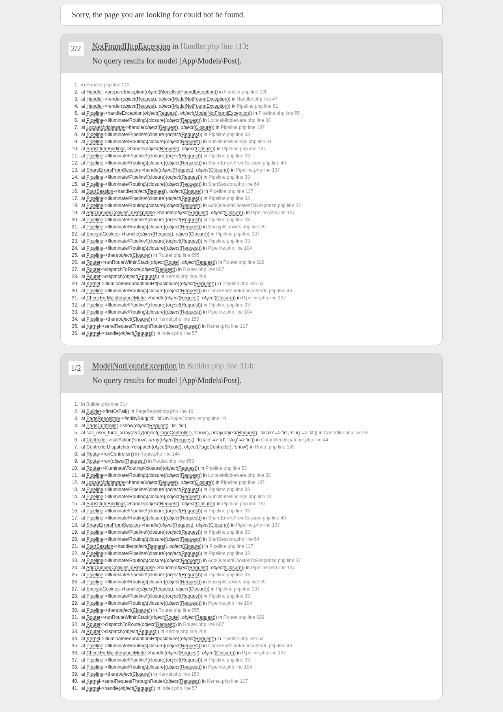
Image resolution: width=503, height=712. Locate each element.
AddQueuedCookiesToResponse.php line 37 (254, 205)
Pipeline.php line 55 (279, 113)
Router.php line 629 (244, 262)
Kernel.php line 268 (186, 276)
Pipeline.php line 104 (230, 248)
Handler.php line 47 (257, 99)
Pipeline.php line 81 (257, 106)
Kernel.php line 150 (178, 319)
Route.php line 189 (275, 447)
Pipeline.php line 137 (243, 127)
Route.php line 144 (160, 454)
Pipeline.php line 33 (229, 134)
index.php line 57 (179, 333)
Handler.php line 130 (246, 92)
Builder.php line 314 (219, 365)
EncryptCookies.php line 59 (237, 227)
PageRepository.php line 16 (165, 411)
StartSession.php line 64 (233, 184)
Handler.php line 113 (213, 46)
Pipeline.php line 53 (243, 283)
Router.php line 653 (173, 461)
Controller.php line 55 (346, 432)
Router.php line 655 (178, 255)
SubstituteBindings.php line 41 (240, 141)
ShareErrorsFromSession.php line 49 (247, 163)
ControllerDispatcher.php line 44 (294, 440)
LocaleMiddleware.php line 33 (239, 120)
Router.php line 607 (203, 269)
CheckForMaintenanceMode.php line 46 (250, 290)
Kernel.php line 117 (227, 326)
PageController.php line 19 (198, 418)
